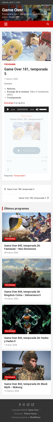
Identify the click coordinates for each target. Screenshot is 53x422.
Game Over (12, 9)
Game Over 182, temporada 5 (32, 198)
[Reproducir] (8, 109)
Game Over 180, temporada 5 (20, 189)
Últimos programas (16, 208)
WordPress (35, 417)
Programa (9, 64)
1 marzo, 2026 (10, 345)
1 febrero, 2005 (11, 79)
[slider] (22, 109)
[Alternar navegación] (6, 24)
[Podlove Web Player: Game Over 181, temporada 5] (26, 143)
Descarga (8, 103)
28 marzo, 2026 (11, 252)
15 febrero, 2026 (11, 391)
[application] (26, 109)
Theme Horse (30, 413)
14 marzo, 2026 (11, 299)
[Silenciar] (37, 109)
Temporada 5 (20, 175)
